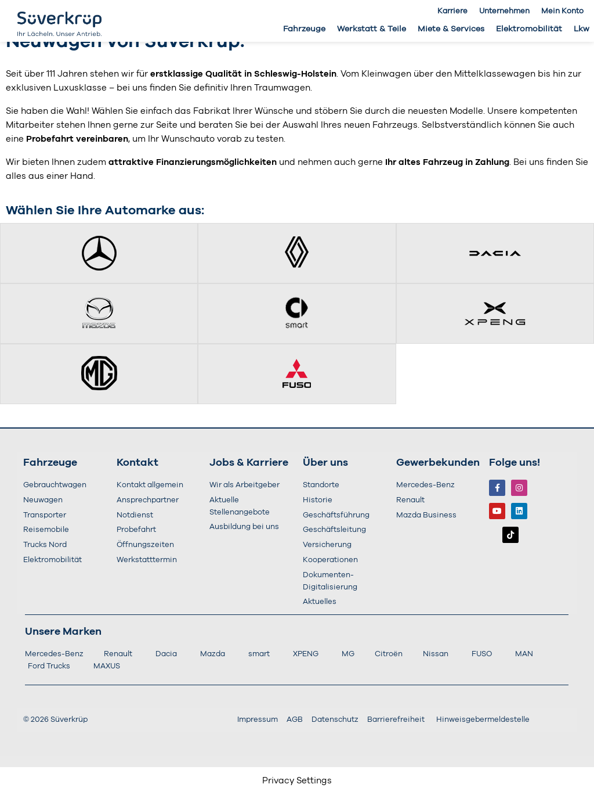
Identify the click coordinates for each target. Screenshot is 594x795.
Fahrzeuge (304, 29)
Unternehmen (504, 11)
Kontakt (137, 463)
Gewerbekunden (438, 463)
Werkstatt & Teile (371, 29)
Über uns (325, 463)
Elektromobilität (529, 29)
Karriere (452, 11)
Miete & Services (451, 29)
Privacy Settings (297, 780)
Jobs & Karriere (248, 463)
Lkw (581, 29)
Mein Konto (562, 11)
